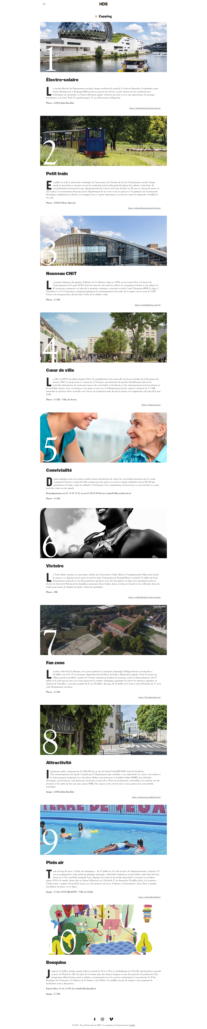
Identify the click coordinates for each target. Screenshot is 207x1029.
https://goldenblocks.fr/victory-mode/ (144, 597)
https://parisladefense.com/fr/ (148, 305)
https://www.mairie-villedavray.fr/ (146, 797)
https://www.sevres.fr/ (151, 405)
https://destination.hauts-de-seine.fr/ (145, 108)
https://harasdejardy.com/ (149, 697)
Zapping (105, 16)
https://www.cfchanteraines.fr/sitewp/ (144, 208)
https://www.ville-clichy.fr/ (149, 897)
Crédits (132, 1025)
